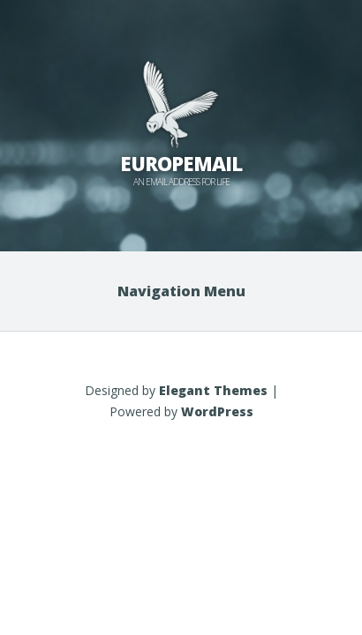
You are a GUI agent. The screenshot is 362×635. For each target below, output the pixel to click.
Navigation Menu (181, 291)
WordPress (217, 411)
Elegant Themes (213, 390)
